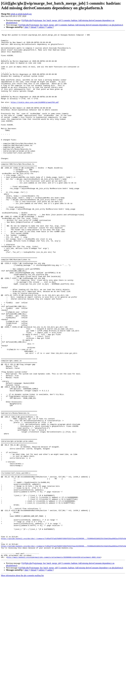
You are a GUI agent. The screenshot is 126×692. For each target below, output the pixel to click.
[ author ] (50, 27)
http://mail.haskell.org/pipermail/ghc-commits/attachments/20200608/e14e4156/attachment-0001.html (54, 662)
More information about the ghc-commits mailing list (22, 681)
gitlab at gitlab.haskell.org (21, 14)
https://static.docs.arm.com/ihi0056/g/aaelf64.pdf (35, 116)
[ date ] (26, 27)
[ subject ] (42, 27)
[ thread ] (33, 27)
